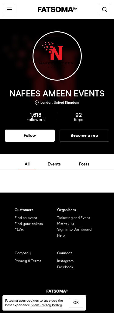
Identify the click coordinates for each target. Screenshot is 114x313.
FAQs (19, 230)
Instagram (65, 261)
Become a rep (84, 135)
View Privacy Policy (46, 305)
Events (54, 164)
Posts (84, 164)
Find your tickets (29, 224)
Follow (30, 135)
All (27, 164)
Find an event (26, 218)
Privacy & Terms (28, 261)
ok (76, 303)
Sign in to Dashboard (74, 229)
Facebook (65, 267)
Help (61, 235)
